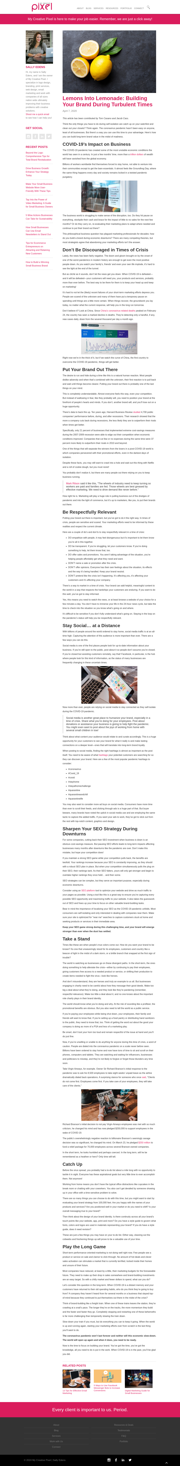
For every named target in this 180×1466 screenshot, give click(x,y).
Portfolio (126, 8)
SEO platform (88, 890)
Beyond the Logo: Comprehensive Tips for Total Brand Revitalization (38, 156)
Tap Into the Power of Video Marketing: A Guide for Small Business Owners (39, 203)
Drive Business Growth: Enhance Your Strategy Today (37, 172)
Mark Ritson (73, 483)
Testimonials (124, 1430)
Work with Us (56, 1441)
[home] (50, 7)
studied (136, 412)
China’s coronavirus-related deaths (118, 311)
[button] (112, 8)
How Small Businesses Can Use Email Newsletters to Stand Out (38, 231)
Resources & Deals (123, 1425)
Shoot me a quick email (37, 114)
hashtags (103, 755)
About (80, 8)
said (144, 1077)
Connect (139, 8)
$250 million (144, 1142)
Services (99, 8)
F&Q (124, 1436)
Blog (88, 8)
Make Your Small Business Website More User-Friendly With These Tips (39, 187)
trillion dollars (136, 154)
